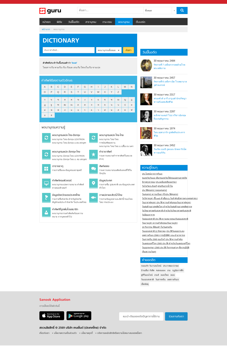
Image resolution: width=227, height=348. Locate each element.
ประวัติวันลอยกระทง (175, 231)
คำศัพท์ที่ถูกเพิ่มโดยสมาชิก (65, 209)
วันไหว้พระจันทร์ (149, 186)
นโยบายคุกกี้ (87, 333)
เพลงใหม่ (165, 275)
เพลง (172, 275)
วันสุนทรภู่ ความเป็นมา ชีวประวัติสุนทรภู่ (160, 194)
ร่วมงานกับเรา (176, 317)
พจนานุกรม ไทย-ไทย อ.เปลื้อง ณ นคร (116, 146)
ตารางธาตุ (57, 166)
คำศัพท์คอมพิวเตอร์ (62, 181)
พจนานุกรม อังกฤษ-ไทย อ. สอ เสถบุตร (69, 159)
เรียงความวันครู (149, 251)
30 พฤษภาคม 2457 (164, 77)
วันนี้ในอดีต (73, 22)
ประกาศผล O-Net (171, 266)
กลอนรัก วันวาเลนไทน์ (151, 266)
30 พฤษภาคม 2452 (164, 145)
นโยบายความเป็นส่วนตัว (65, 333)
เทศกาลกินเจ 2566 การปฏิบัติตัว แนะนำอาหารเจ (163, 235)
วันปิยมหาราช (148, 215)
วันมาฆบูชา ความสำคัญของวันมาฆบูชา (160, 223)
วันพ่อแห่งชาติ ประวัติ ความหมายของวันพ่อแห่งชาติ (165, 219)
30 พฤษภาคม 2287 (164, 111)
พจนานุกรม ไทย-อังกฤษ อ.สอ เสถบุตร (69, 143)
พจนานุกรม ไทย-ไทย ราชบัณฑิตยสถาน (109, 141)
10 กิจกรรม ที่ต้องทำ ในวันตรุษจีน (157, 227)
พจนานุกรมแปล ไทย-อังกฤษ (66, 135)
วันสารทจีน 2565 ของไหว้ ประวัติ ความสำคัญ (162, 239)
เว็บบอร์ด (140, 22)
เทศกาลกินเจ (173, 279)
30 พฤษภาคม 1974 (164, 128)
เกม (169, 270)
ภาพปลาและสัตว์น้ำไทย (110, 195)
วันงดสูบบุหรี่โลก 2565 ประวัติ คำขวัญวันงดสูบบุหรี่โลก (166, 243)
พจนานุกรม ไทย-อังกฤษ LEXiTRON (68, 139)
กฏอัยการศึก (177, 270)
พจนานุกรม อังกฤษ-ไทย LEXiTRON (68, 156)
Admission (161, 270)
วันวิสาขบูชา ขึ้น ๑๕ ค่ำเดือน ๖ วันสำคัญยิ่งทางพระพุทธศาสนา (170, 198)
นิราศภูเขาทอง (148, 182)
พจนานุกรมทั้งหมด (107, 50)
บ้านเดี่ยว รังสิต (147, 270)
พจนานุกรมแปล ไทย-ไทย (111, 135)
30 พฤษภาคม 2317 (164, 94)
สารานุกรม (90, 22)
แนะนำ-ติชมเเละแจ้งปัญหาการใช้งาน (141, 317)
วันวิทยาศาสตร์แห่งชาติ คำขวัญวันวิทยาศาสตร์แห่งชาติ (166, 211)
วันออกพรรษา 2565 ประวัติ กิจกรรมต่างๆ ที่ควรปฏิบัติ (165, 247)
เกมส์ (156, 275)
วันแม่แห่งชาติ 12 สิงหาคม (154, 231)
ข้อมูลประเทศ (105, 181)
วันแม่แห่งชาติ (147, 279)
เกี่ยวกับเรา (44, 333)
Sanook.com (9, 2)
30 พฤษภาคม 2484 (164, 60)
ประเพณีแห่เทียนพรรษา (166, 182)
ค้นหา (128, 50)
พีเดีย (59, 22)
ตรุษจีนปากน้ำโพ (165, 186)
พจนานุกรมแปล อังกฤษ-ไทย (66, 152)
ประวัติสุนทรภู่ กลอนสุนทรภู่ (154, 190)
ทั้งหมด (148, 10)
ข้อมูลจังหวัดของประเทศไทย (66, 195)
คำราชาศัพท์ (105, 152)
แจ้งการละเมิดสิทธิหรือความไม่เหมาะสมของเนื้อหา (119, 333)
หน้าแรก (46, 22)
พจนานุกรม (124, 22)
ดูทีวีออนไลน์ (147, 275)
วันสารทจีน (160, 279)
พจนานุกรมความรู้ (53, 127)
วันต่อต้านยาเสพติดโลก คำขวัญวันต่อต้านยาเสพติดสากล (167, 206)
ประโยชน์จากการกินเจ (152, 174)
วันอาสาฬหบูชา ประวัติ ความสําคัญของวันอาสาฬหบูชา (166, 202)
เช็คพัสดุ (144, 284)
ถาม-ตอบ (107, 22)
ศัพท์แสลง (104, 166)
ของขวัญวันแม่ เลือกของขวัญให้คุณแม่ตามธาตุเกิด (164, 178)
